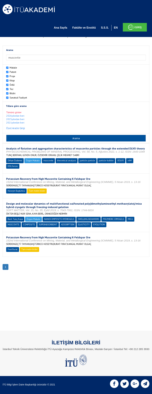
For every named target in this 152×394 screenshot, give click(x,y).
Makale (13, 67)
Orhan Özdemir (15, 160)
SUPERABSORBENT (48, 224)
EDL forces (13, 166)
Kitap (12, 80)
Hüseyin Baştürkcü (16, 190)
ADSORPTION (67, 224)
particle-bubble (106, 160)
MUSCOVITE (13, 224)
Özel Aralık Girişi (15, 128)
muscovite (48, 160)
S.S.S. (105, 27)
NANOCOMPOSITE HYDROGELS (59, 219)
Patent (13, 71)
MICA (130, 219)
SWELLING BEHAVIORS (88, 219)
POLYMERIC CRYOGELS (113, 219)
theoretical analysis (66, 160)
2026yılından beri (15, 115)
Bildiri (12, 93)
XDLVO (120, 160)
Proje (12, 76)
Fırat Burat (12, 249)
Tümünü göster (14, 112)
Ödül (12, 84)
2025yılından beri (15, 119)
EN (116, 27)
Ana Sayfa (60, 27)
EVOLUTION (99, 224)
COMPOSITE (29, 224)
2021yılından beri (15, 122)
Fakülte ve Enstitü (84, 27)
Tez (11, 89)
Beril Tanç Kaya (15, 219)
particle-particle (87, 160)
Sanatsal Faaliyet (18, 97)
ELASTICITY (84, 224)
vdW (130, 160)
